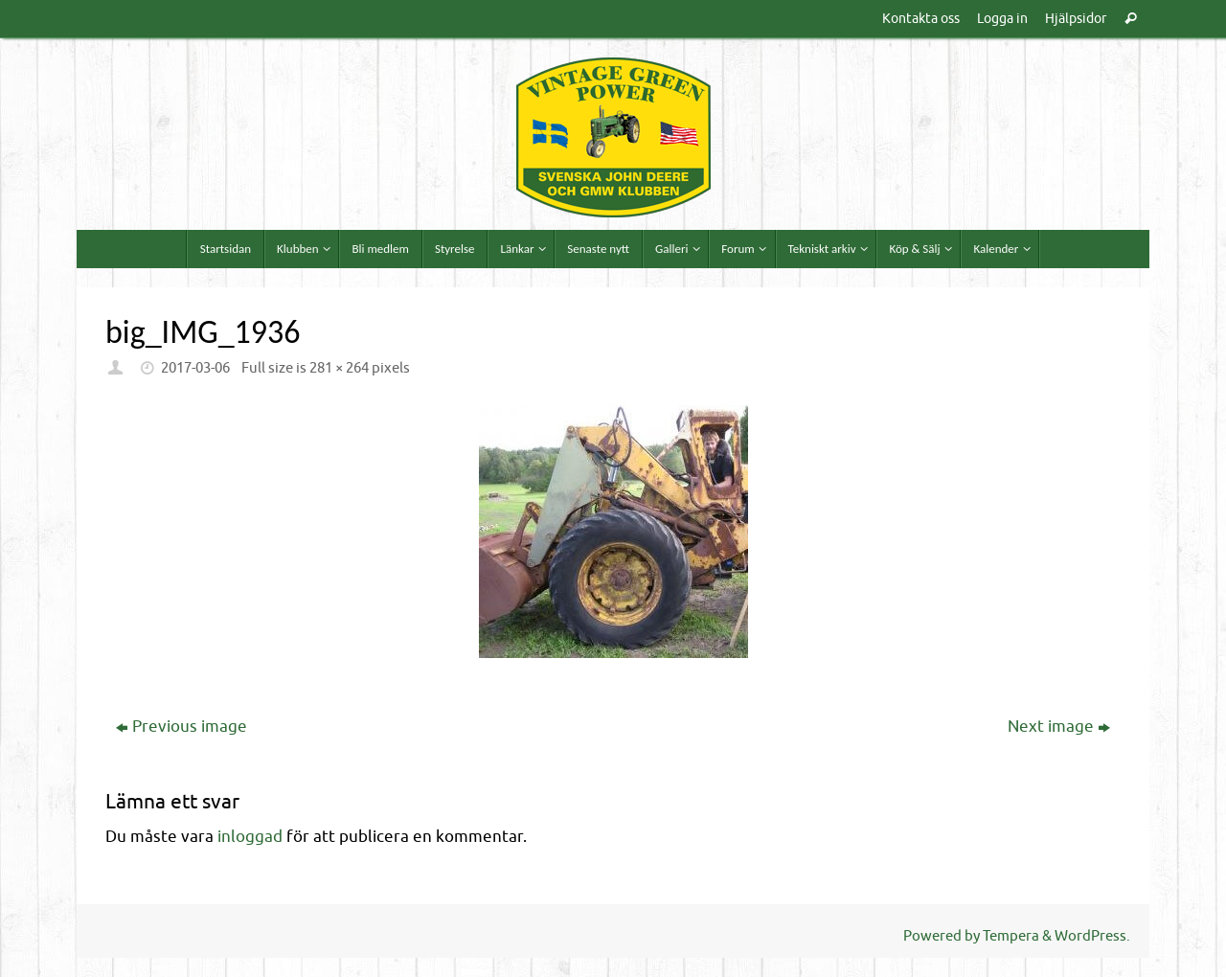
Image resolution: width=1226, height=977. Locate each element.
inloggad (250, 837)
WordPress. (1092, 935)
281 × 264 (339, 367)
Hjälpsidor (1075, 18)
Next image (1059, 726)
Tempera (1011, 935)
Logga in (1002, 18)
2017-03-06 (195, 367)
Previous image (181, 726)
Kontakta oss (921, 18)
